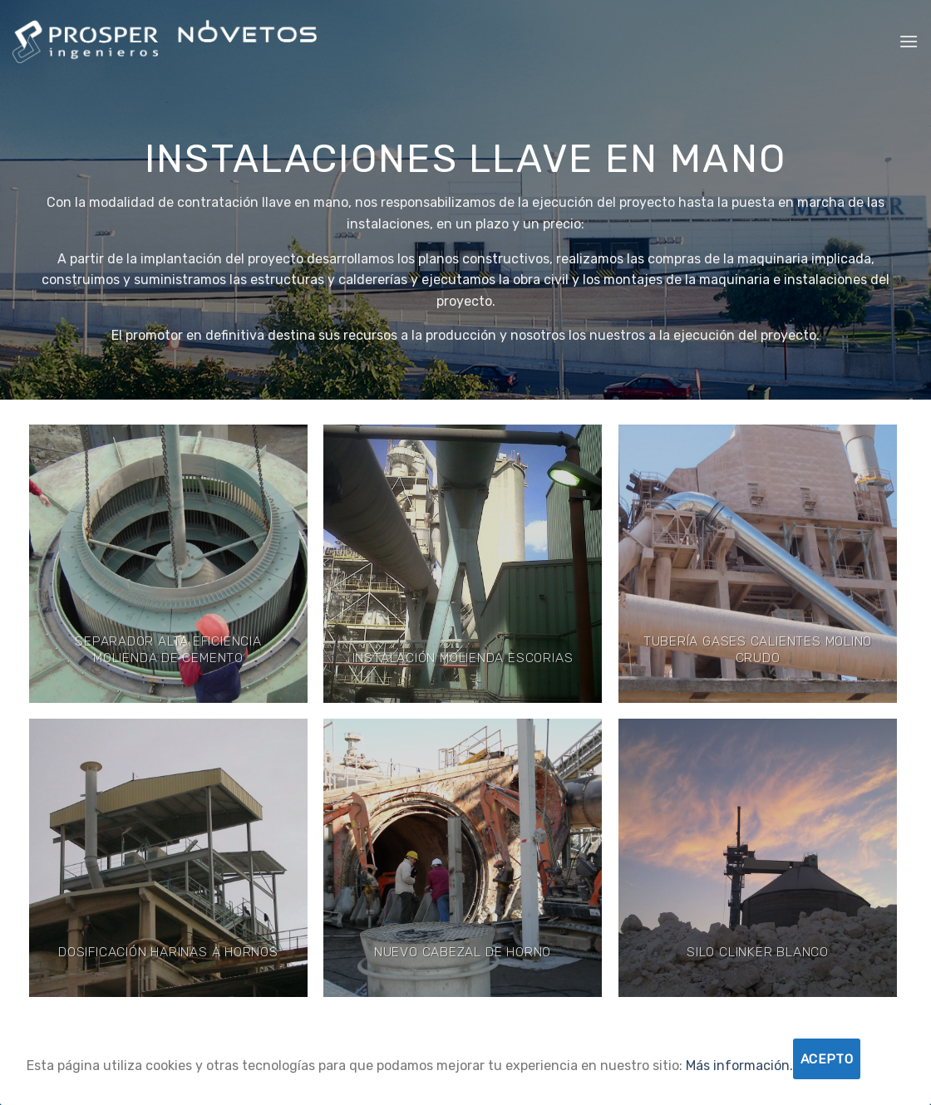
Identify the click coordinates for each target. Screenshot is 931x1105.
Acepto (827, 1059)
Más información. (739, 1065)
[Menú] (909, 41)
